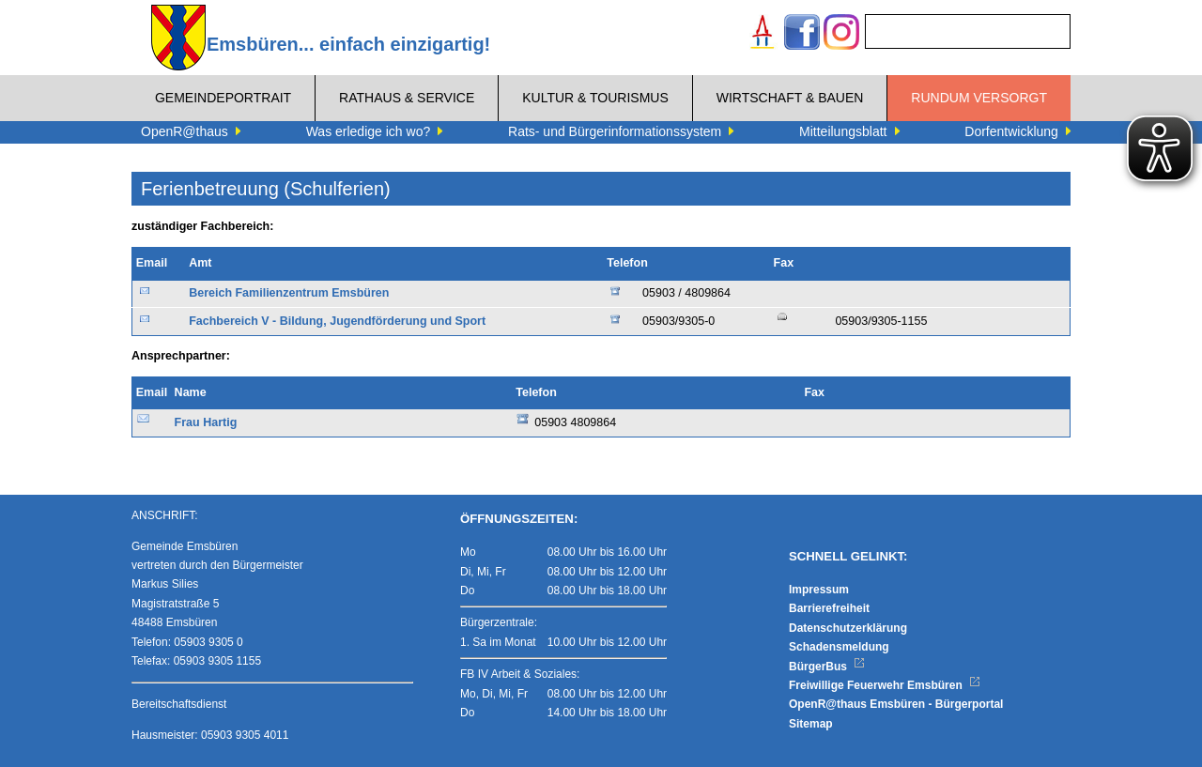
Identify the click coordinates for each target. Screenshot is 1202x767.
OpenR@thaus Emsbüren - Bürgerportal (896, 704)
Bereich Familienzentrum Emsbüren (289, 292)
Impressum (819, 589)
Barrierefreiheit (829, 608)
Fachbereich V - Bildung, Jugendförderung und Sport (337, 321)
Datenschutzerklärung (848, 628)
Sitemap (811, 723)
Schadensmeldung (839, 646)
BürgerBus (827, 666)
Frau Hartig (206, 422)
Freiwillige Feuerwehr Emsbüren (884, 685)
